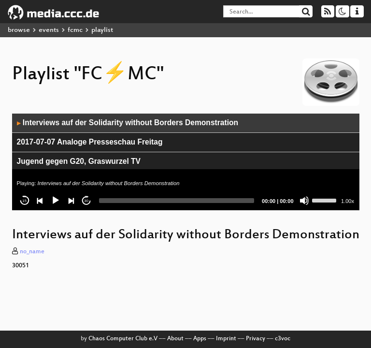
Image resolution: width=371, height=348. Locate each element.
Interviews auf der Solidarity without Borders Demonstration (128, 122)
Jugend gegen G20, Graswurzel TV (79, 161)
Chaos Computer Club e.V (122, 338)
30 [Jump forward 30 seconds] (86, 201)
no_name (32, 251)
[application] (185, 162)
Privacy (255, 338)
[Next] (71, 200)
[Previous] (40, 200)
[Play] (55, 200)
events (49, 30)
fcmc (75, 30)
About (175, 338)
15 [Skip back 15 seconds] (24, 201)
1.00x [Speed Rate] (347, 201)
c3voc (282, 338)
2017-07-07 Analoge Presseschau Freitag (90, 142)
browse (19, 30)
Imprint (226, 338)
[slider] (177, 200)
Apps (199, 338)
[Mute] (304, 200)
